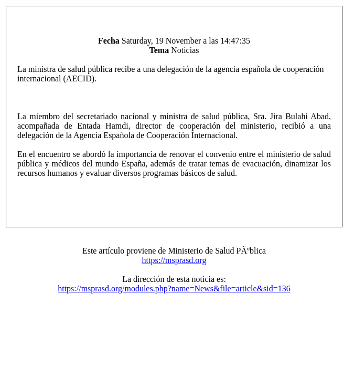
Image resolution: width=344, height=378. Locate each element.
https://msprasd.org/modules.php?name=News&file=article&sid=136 (174, 288)
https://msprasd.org (174, 260)
